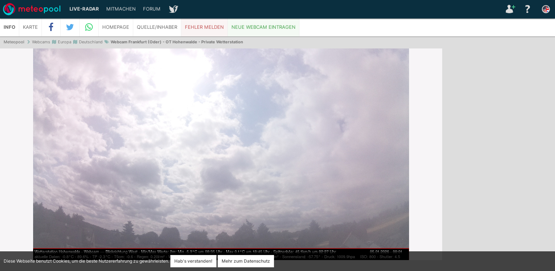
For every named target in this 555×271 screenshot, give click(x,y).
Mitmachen (121, 9)
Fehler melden (204, 27)
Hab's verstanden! (193, 261)
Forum (151, 9)
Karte (30, 27)
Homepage (115, 27)
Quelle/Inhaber (157, 27)
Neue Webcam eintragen (263, 27)
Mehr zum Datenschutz (246, 261)
